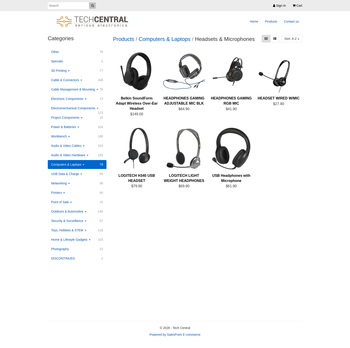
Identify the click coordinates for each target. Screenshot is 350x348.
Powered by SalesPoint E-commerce (175, 334)
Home (254, 21)
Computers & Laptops (164, 39)
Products (271, 21)
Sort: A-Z (291, 38)
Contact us (291, 21)
